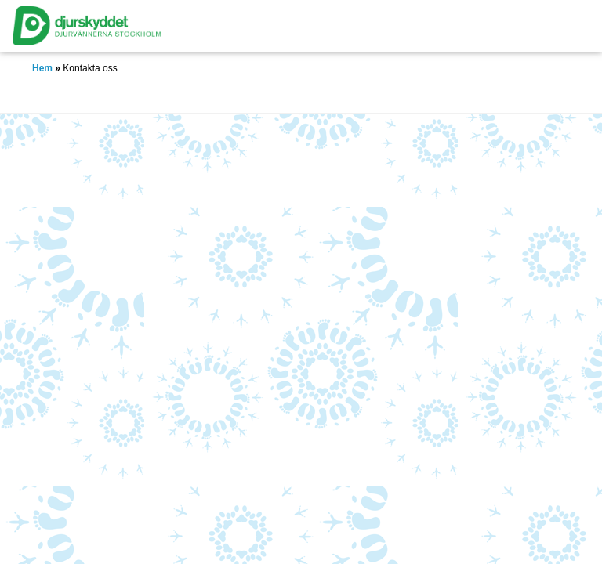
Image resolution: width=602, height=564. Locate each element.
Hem (42, 68)
